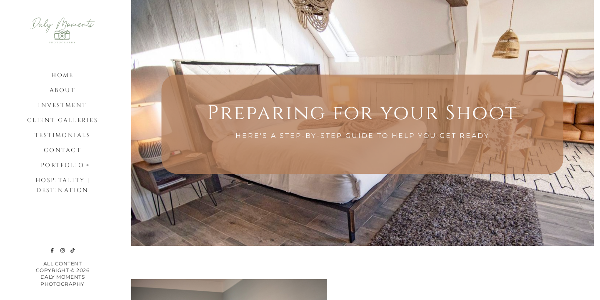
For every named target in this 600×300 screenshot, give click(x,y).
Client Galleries (62, 120)
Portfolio (62, 165)
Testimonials (62, 135)
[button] (88, 164)
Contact (62, 150)
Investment (62, 105)
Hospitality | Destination (62, 185)
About (62, 90)
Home (62, 75)
